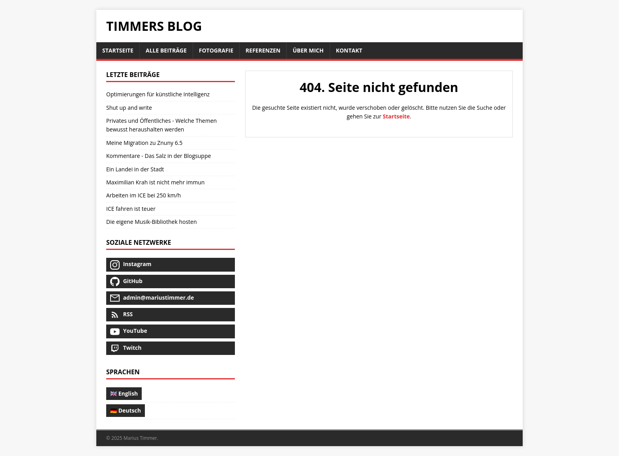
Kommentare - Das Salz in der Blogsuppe (158, 156)
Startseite (396, 116)
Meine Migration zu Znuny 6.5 (144, 142)
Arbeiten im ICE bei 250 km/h (143, 195)
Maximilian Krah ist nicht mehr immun (155, 182)
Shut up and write (129, 107)
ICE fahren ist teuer (131, 208)
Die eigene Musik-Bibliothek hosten (151, 221)
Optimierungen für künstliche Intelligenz (158, 94)
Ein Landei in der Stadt (135, 169)
